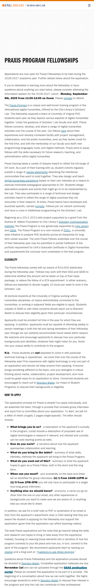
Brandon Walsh (46, 382)
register (68, 98)
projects (39, 206)
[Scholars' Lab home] (23, 5)
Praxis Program (18, 105)
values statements (37, 172)
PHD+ (67, 230)
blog (63, 130)
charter (9, 552)
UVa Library (82, 226)
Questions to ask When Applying (55, 552)
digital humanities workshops (21, 180)
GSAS (13, 230)
